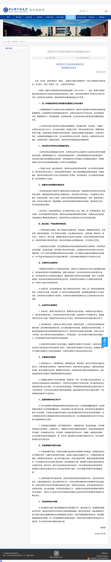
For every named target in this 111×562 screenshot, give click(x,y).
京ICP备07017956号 (102, 556)
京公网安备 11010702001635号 (99, 558)
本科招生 (40, 17)
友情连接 (104, 553)
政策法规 (71, 17)
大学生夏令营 (81, 17)
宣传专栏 (91, 17)
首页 (8, 17)
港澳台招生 (50, 17)
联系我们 (102, 17)
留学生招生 (60, 17)
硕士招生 (29, 17)
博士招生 (19, 17)
